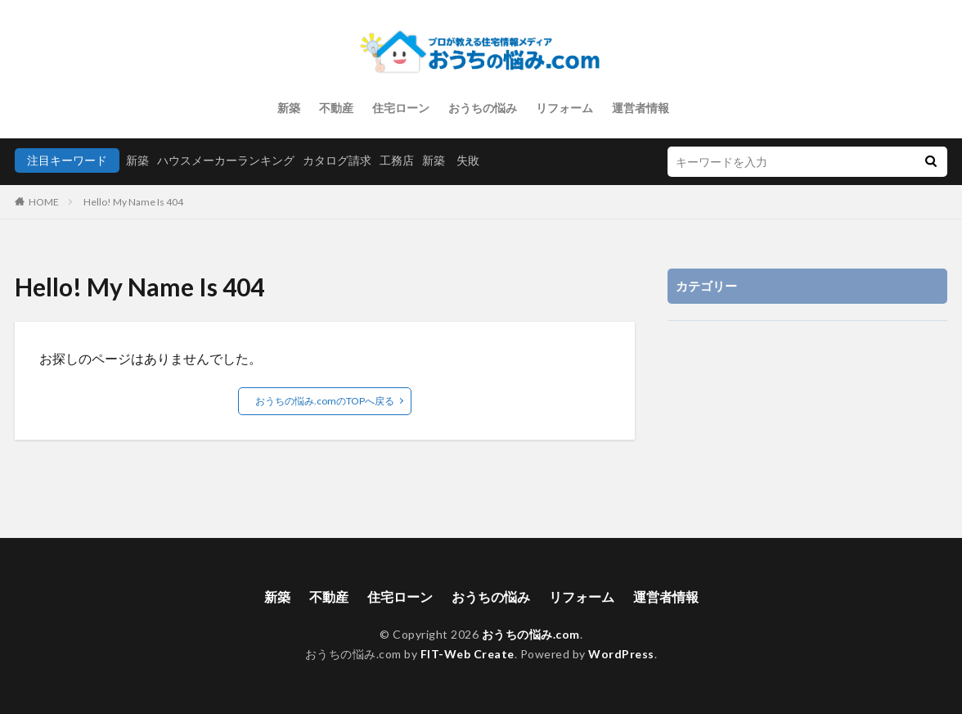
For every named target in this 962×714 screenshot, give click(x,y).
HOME (44, 202)
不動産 (336, 108)
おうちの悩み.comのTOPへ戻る (324, 401)
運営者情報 (640, 108)
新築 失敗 (450, 160)
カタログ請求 (337, 160)
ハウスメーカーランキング (225, 160)
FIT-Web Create (467, 654)
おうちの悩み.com (531, 634)
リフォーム (564, 108)
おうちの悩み (482, 108)
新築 (288, 108)
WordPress (621, 654)
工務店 (397, 160)
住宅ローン (400, 108)
